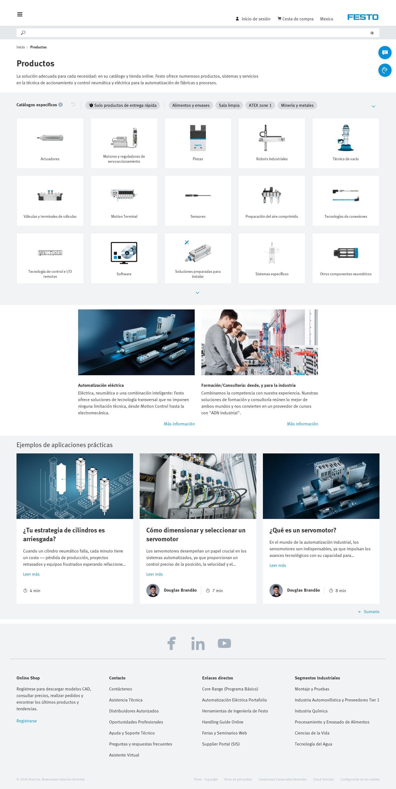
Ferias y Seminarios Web (224, 733)
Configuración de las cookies (360, 779)
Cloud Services (323, 779)
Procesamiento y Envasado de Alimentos (332, 722)
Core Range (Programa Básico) (230, 688)
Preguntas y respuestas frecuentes (140, 744)
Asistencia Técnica (125, 700)
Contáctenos (120, 688)
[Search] (198, 32)
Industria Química (311, 711)
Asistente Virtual (124, 755)
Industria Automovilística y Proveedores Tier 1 (337, 700)
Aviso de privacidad (238, 779)
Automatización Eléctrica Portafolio (234, 700)
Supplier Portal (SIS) (221, 744)
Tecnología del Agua (313, 744)
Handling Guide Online (222, 722)
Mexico (326, 18)
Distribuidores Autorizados (134, 711)
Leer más (31, 574)
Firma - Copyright (206, 779)
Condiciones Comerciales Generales (282, 779)
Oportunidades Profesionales (136, 722)
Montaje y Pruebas (312, 688)
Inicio (20, 47)
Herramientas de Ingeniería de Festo (235, 711)
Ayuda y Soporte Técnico (132, 733)
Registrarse (26, 720)
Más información (179, 423)
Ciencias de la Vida (312, 733)
